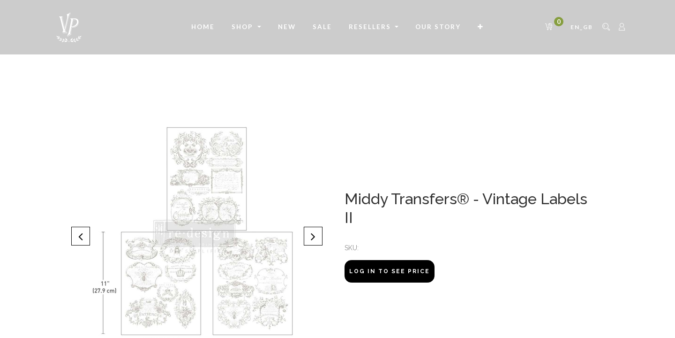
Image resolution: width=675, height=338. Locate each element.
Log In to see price (389, 271)
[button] (480, 27)
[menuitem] (203, 27)
